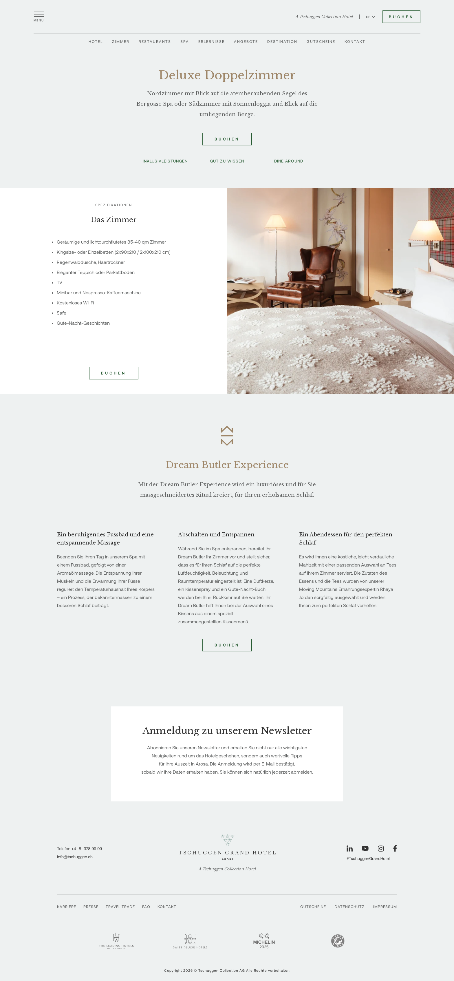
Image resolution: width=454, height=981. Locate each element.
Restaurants (155, 42)
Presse (90, 906)
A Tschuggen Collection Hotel (324, 17)
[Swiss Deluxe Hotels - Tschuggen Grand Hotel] (190, 941)
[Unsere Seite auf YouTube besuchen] (365, 848)
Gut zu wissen (227, 160)
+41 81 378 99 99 (87, 848)
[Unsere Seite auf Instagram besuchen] (381, 848)
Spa (184, 42)
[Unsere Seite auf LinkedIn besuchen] (350, 848)
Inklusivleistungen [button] (165, 160)
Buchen (227, 645)
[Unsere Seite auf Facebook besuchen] (395, 848)
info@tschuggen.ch (75, 856)
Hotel (96, 42)
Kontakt (355, 42)
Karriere (66, 906)
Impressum (385, 906)
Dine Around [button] (288, 160)
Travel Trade (120, 906)
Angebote (246, 42)
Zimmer (120, 42)
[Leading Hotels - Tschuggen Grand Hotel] (116, 941)
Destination (282, 42)
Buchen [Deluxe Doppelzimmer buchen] (227, 139)
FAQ (146, 906)
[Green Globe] (338, 941)
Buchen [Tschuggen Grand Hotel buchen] (401, 17)
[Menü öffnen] (39, 17)
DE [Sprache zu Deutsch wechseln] (370, 17)
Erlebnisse (211, 42)
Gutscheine (321, 42)
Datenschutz (350, 906)
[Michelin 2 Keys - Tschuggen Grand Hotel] (264, 941)
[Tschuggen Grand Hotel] (227, 17)
